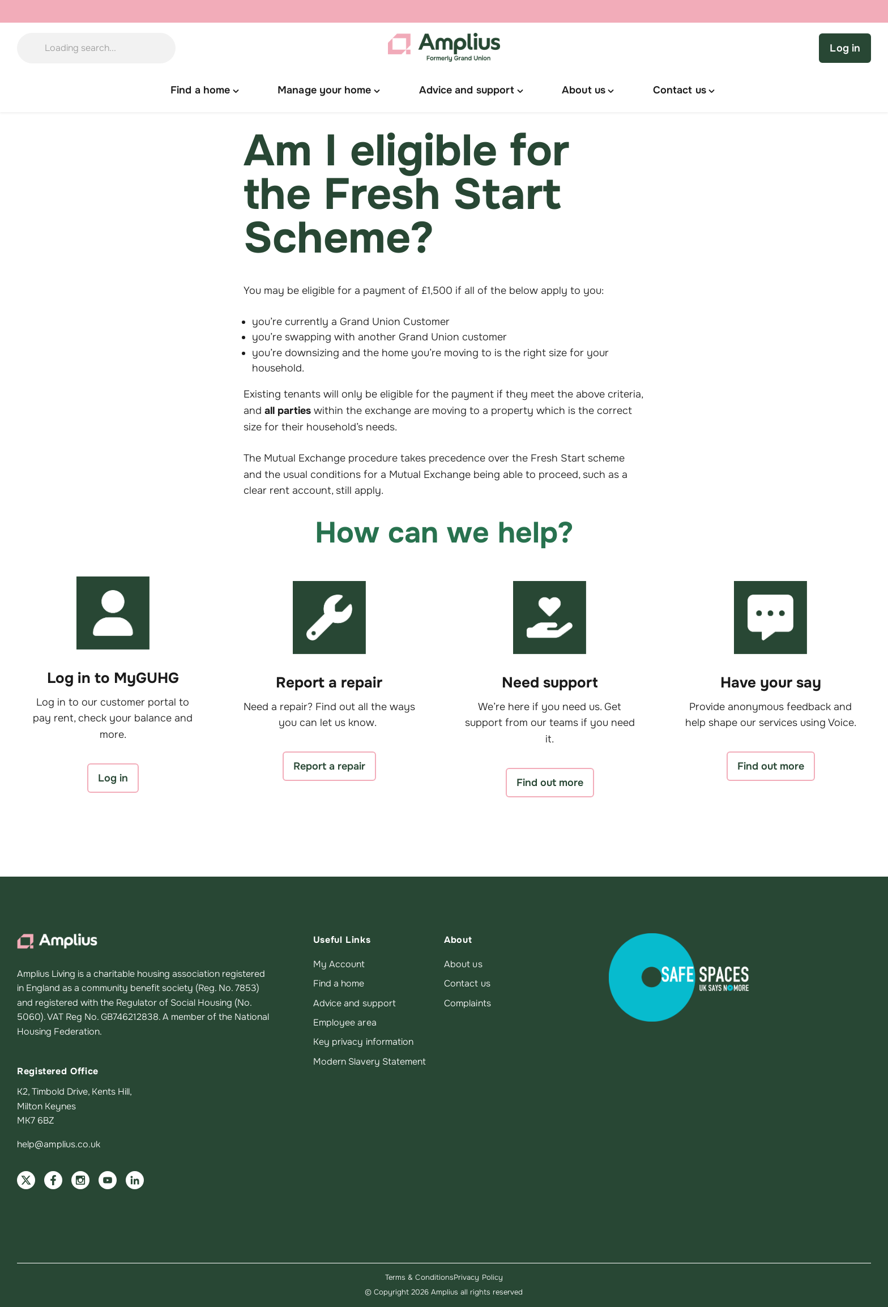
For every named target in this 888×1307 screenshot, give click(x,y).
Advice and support (354, 1003)
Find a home (339, 983)
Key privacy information (363, 1042)
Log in (845, 48)
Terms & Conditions (419, 1277)
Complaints (467, 1003)
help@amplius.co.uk (58, 1144)
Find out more (549, 782)
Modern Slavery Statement (369, 1061)
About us (463, 964)
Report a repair (329, 766)
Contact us (467, 983)
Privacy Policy (478, 1277)
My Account (339, 964)
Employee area (345, 1022)
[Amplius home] (444, 48)
